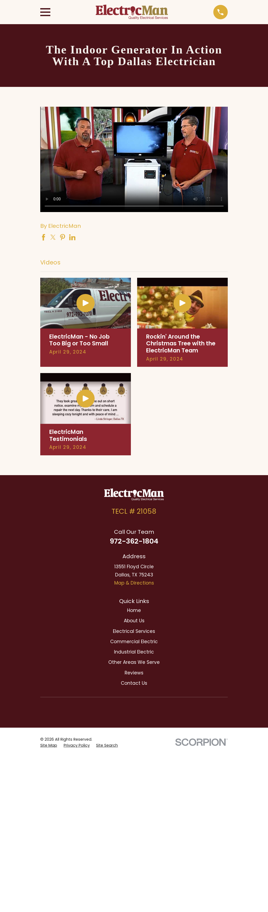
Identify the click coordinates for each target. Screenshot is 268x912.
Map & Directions (134, 583)
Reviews (134, 673)
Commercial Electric (134, 641)
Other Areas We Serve (134, 662)
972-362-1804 (134, 541)
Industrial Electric (134, 652)
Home (134, 610)
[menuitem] (48, 745)
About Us (134, 620)
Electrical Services (134, 631)
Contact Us (134, 683)
